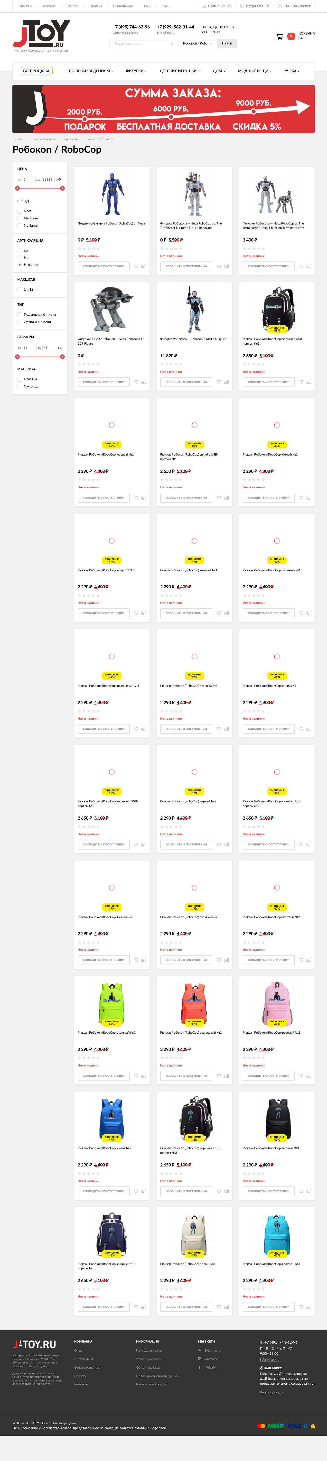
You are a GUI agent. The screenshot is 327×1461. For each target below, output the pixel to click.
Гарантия (95, 6)
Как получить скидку (151, 1410)
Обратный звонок (125, 33)
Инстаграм (209, 1384)
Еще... (165, 6)
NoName (27, 226)
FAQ (147, 6)
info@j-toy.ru (166, 33)
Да (22, 251)
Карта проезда (271, 1417)
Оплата (72, 6)
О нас (78, 1376)
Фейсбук (207, 1393)
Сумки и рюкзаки (34, 322)
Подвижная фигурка (36, 315)
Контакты (25, 6)
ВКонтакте (209, 1376)
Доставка (49, 6)
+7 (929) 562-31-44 (175, 27)
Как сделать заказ (149, 1376)
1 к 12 (25, 290)
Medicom (27, 218)
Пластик (27, 379)
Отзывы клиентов (87, 1393)
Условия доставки (148, 1384)
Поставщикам (123, 6)
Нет (23, 258)
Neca (24, 211)
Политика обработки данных (157, 1401)
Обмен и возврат (148, 1393)
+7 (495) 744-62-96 (131, 27)
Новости (80, 1401)
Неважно (27, 265)
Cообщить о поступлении (103, 269)
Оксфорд (27, 387)
